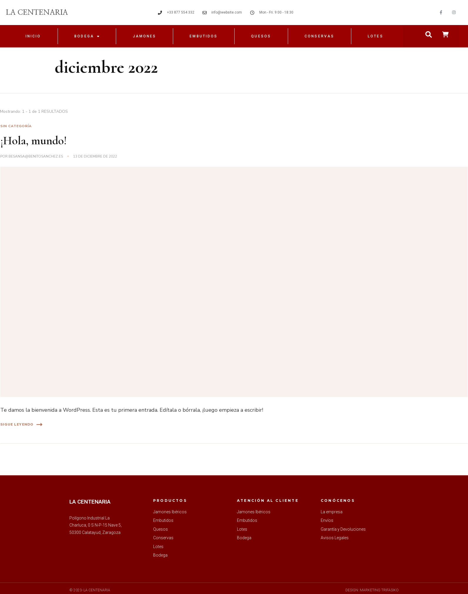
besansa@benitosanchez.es (36, 156)
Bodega (86, 36)
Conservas (319, 36)
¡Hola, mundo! (33, 140)
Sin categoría (16, 126)
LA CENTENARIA (37, 12)
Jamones (144, 36)
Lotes (375, 36)
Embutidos (204, 36)
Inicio (33, 36)
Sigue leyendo (21, 424)
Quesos (261, 36)
